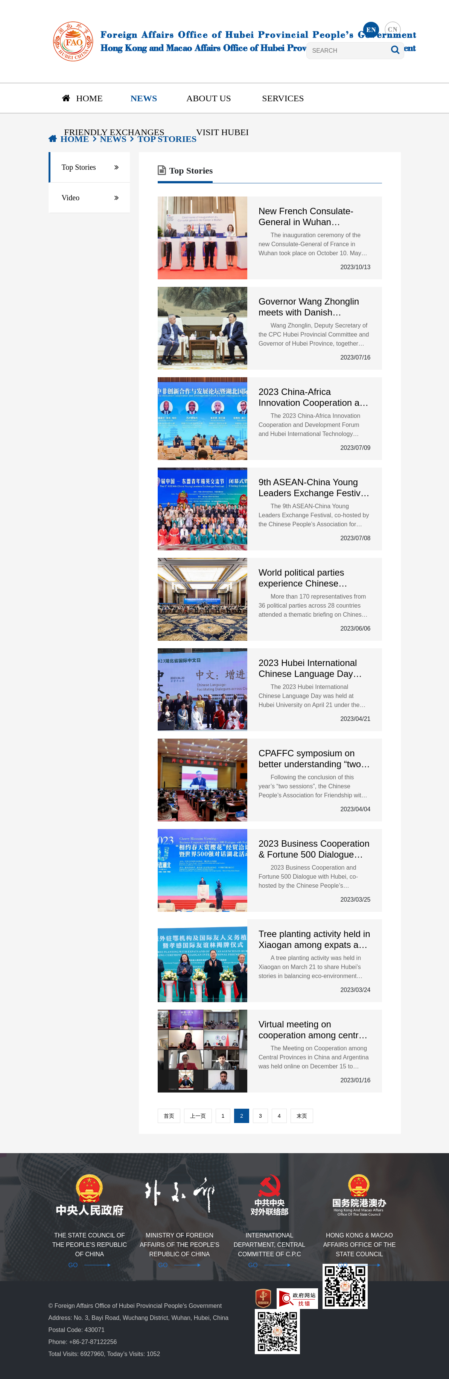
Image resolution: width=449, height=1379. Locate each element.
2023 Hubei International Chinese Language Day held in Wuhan (308, 669)
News (144, 98)
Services (283, 98)
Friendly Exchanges (114, 132)
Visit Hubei (222, 132)
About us (208, 98)
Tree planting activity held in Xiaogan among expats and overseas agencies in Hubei (314, 940)
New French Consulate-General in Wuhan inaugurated (306, 217)
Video (71, 198)
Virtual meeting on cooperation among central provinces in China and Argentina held (312, 1030)
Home (82, 98)
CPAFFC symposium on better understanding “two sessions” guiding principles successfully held (314, 759)
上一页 (198, 1116)
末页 (302, 1116)
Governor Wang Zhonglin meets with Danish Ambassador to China (309, 307)
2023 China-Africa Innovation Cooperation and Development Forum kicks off (314, 397)
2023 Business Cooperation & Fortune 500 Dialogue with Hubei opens (314, 849)
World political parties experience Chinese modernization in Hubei (305, 578)
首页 (169, 1116)
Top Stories (79, 167)
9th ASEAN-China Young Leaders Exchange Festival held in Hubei (313, 488)
